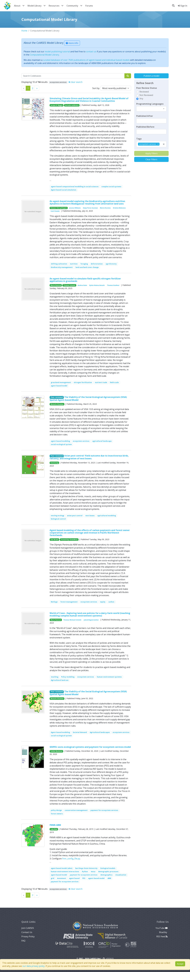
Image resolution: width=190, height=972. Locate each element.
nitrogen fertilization (83, 382)
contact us (91, 51)
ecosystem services (81, 441)
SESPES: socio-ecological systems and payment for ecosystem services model (90, 746)
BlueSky (163, 932)
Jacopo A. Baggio (57, 105)
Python (85, 871)
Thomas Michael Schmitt (72, 620)
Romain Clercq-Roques (59, 208)
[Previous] (37, 88)
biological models (107, 868)
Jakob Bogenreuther (91, 620)
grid (52, 878)
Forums (89, 5)
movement (61, 878)
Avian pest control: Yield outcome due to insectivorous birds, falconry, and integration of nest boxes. (89, 457)
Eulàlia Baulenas (56, 751)
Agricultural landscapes (100, 732)
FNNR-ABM (55, 825)
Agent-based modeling (60, 732)
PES (83, 878)
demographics (106, 875)
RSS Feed (162, 936)
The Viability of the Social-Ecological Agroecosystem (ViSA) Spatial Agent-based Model (88, 398)
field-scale (114, 382)
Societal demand (80, 732)
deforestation (97, 264)
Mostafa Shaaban (57, 404)
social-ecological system (61, 444)
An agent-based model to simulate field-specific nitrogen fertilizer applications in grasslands (85, 280)
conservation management (76, 810)
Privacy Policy (28, 936)
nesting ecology (57, 515)
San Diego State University (86, 868)
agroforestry (111, 264)
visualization (120, 875)
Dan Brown (54, 539)
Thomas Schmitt (69, 285)
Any (141, 98)
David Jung (54, 463)
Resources (54, 5)
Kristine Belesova (119, 208)
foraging (84, 264)
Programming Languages (149, 103)
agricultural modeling (106, 515)
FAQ (23, 940)
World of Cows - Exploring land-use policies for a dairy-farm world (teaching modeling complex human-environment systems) (90, 614)
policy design (56, 810)
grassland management (61, 382)
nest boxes (90, 515)
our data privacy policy (33, 966)
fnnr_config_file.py (71, 858)
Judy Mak (54, 829)
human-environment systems (109, 677)
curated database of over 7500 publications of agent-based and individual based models (86, 60)
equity (102, 602)
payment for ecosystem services (104, 810)
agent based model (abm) (61, 868)
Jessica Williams (75, 208)
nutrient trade (101, 382)
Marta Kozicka (105, 208)
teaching (54, 677)
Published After (144, 116)
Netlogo (54, 602)
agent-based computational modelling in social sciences (75, 186)
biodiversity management (62, 267)
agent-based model (59, 386)
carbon (111, 602)
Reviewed (144, 91)
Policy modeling (67, 677)
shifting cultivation (59, 264)
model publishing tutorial (57, 51)
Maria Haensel (56, 285)
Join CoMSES (27, 928)
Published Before (145, 126)
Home (24, 30)
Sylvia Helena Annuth (97, 285)
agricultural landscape (102, 441)
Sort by (95, 88)
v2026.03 (108, 958)
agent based (74, 878)
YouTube (162, 928)
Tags (139, 138)
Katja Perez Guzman (90, 208)
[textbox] (151, 120)
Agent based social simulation (63, 190)
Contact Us (26, 932)
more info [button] (72, 43)
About (17, 5)
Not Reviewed (146, 95)
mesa (93, 871)
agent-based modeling (60, 441)
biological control (58, 519)
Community (72, 5)
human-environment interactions (65, 871)
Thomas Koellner (113, 285)
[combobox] (151, 108)
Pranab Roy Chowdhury (69, 539)
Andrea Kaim (82, 285)
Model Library (35, 5)
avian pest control (74, 515)
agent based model (59, 875)
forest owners (57, 814)
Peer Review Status (146, 88)
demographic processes (108, 871)
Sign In (182, 5)
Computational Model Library (44, 54)
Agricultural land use (59, 680)
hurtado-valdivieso (72, 105)
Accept (180, 963)
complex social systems (111, 186)
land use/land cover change (87, 267)
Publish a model (151, 75)
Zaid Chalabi (55, 211)
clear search (75, 82)
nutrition (74, 264)
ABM (109, 878)
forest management (69, 602)
